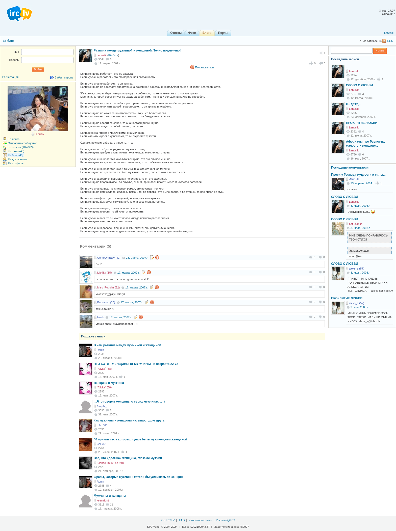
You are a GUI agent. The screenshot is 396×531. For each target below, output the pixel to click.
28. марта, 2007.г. (137, 257)
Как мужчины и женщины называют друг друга (129, 420)
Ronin (100, 349)
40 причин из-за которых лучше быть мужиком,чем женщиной (140, 439)
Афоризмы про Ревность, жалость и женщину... (365, 143)
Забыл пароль (64, 77)
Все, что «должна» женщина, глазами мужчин (128, 458)
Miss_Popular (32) (108, 287)
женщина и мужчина (109, 383)
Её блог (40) (15, 155)
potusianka (355, 223)
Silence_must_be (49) (110, 462)
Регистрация (10, 76)
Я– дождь (353, 104)
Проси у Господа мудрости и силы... (358, 174)
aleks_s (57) (356, 268)
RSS (390, 40)
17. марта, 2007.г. (128, 272)
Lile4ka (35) (104, 272)
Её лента (13, 139)
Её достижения (17, 159)
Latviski (388, 32)
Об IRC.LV (168, 520)
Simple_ (102, 406)
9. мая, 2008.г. (359, 307)
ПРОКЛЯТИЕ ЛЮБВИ (361, 123)
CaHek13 (102, 443)
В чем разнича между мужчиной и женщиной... (129, 345)
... (347, 66)
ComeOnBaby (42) (108, 257)
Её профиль (15, 163)
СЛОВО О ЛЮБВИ (359, 85)
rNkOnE (354, 179)
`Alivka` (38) (104, 368)
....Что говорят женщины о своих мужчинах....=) (129, 401)
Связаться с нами (200, 520)
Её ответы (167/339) (21, 147)
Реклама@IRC (225, 520)
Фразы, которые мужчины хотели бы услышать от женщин (138, 477)
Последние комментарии (349, 167)
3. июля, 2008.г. (360, 205)
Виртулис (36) (106, 302)
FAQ (182, 520)
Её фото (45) (16, 151)
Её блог (8, 41)
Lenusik (101, 55)
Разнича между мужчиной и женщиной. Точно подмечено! (137, 50)
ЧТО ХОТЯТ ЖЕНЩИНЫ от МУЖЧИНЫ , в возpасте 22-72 (136, 364)
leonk (100, 317)
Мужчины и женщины (110, 495)
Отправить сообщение (22, 143)
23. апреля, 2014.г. (362, 183)
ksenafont (103, 500)
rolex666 (102, 425)
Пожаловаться (204, 67)
